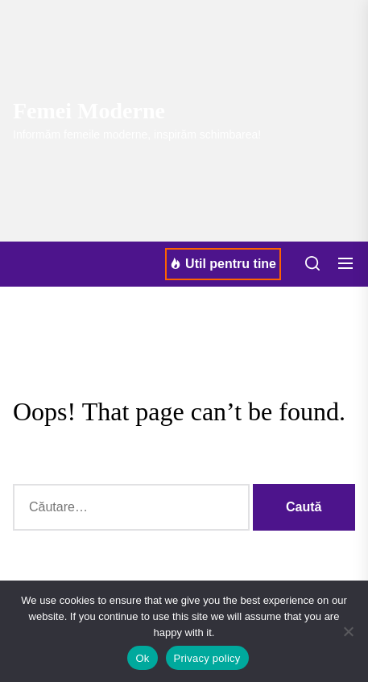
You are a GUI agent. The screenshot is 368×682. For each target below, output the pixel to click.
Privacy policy (207, 658)
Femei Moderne (89, 110)
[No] (348, 631)
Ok (142, 658)
